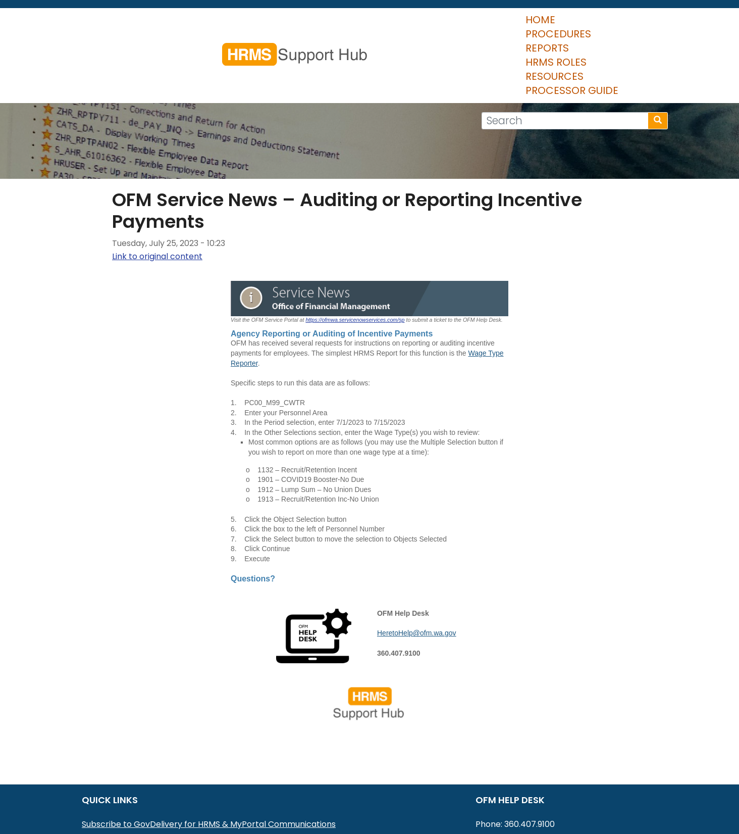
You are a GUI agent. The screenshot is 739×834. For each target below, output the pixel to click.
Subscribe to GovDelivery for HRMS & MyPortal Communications (209, 764)
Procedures (315, 25)
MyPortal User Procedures (134, 777)
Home (254, 25)
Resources (521, 25)
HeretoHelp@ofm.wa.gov (416, 573)
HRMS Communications (128, 791)
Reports (382, 25)
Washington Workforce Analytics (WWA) (163, 817)
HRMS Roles (448, 25)
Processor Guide (609, 25)
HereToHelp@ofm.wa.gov (550, 777)
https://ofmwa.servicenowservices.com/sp (354, 260)
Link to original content (157, 197)
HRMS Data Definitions (125, 804)
